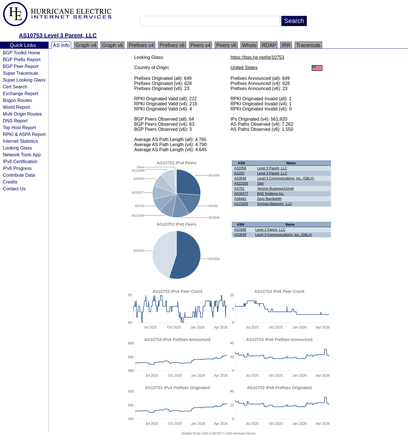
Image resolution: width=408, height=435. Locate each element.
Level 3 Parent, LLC (272, 168)
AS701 (239, 189)
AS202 (239, 173)
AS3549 (240, 178)
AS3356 (240, 168)
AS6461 (240, 199)
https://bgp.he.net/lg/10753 (257, 57)
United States (244, 67)
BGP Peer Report (21, 66)
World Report (16, 107)
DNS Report (15, 120)
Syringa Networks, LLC (274, 204)
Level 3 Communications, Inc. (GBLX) (285, 178)
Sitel (260, 183)
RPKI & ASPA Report (24, 134)
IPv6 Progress (17, 168)
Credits (10, 181)
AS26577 (241, 194)
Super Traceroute (20, 73)
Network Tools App (22, 154)
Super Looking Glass (24, 79)
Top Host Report (19, 127)
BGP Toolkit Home (21, 52)
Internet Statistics (20, 141)
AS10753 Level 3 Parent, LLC (58, 35)
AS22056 (241, 183)
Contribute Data (19, 175)
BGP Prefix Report (22, 59)
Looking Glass (17, 147)
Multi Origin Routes (22, 113)
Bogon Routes (17, 100)
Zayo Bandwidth (269, 199)
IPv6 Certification (20, 161)
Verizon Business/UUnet (275, 189)
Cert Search (15, 86)
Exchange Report (20, 93)
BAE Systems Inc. (270, 194)
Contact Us (14, 188)
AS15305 (241, 204)
